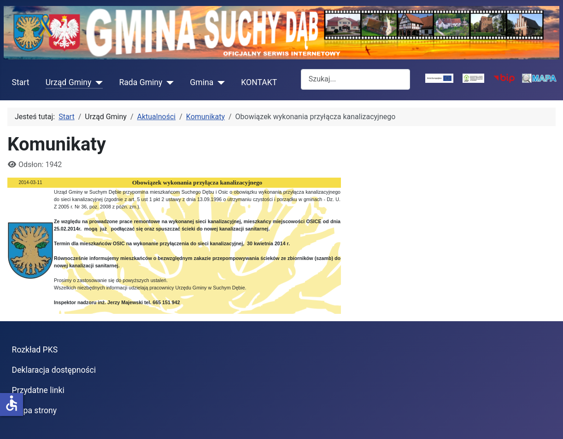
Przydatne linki (38, 390)
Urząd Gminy (69, 82)
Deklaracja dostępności (54, 370)
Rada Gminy (140, 82)
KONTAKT (259, 82)
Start (20, 82)
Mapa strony (34, 410)
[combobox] (355, 79)
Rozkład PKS (35, 349)
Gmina (201, 82)
